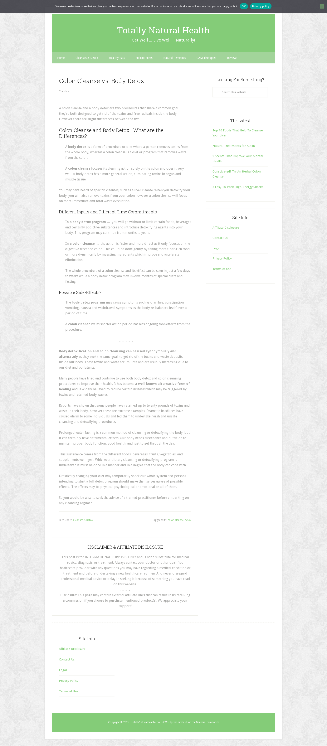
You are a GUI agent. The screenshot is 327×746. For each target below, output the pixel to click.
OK (244, 6)
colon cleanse (176, 520)
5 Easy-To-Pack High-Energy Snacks (238, 187)
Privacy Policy (222, 258)
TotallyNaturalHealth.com (146, 722)
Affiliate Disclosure (226, 227)
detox (188, 520)
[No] (322, 6)
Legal (216, 248)
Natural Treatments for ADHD (234, 146)
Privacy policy (260, 6)
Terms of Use (222, 269)
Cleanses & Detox (83, 520)
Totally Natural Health (163, 29)
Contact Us (220, 238)
